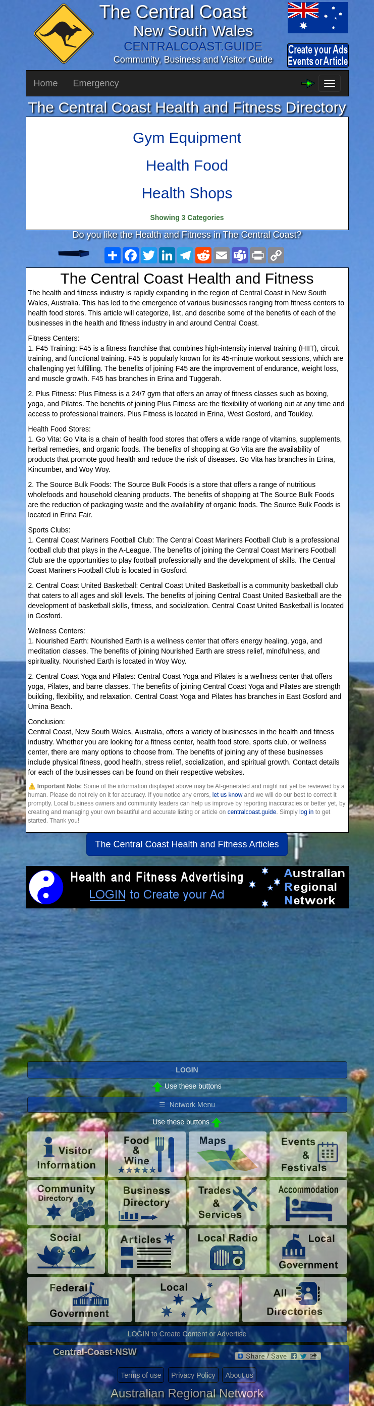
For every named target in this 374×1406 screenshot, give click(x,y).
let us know (227, 794)
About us (239, 1375)
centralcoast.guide (252, 812)
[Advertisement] (187, 989)
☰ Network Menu (187, 1105)
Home (46, 83)
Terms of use (141, 1375)
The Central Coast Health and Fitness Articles (187, 844)
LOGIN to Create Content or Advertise (187, 1334)
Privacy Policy (193, 1375)
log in (306, 812)
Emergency (96, 83)
